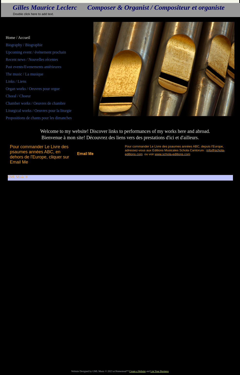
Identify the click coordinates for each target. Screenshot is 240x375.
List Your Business (160, 371)
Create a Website (137, 371)
